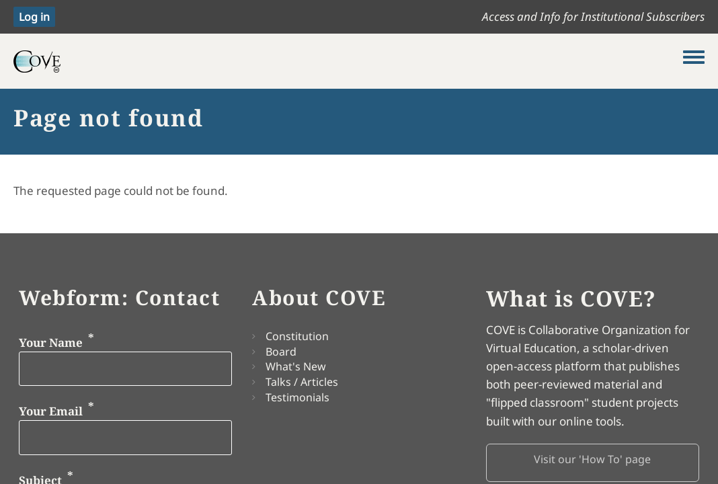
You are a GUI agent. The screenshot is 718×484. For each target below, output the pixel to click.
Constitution (297, 336)
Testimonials (297, 397)
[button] (592, 463)
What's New (296, 366)
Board (281, 351)
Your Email (51, 411)
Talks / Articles (302, 381)
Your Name (51, 342)
